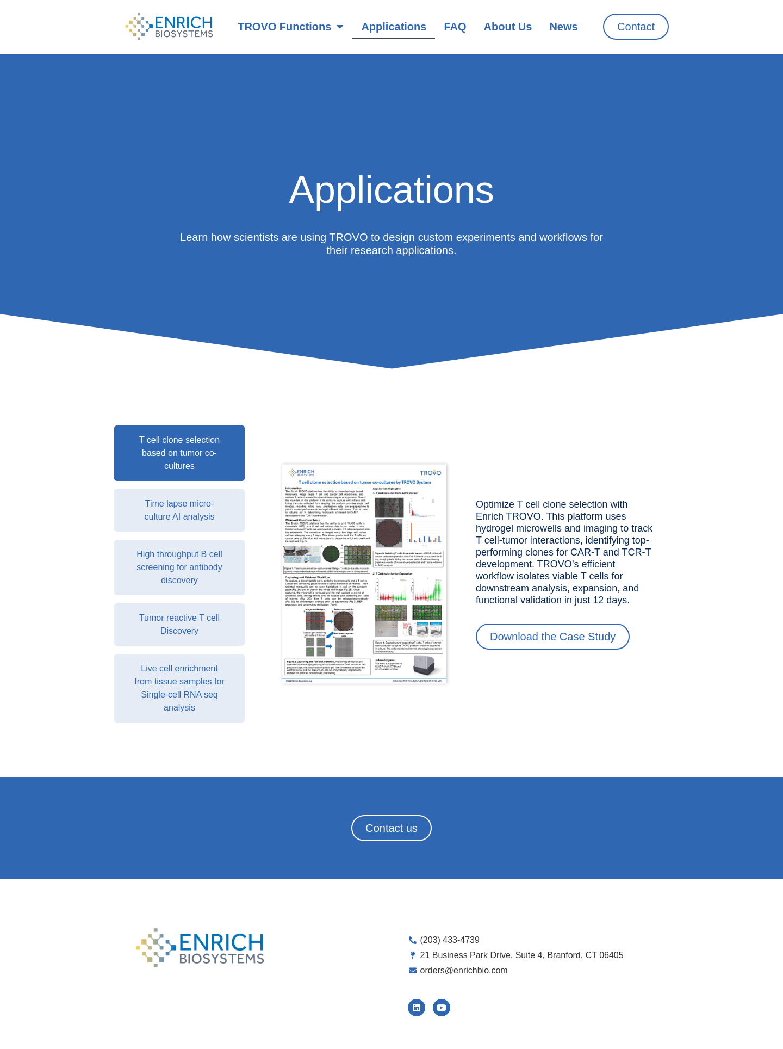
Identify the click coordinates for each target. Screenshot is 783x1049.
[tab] (179, 453)
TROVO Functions (291, 27)
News (563, 27)
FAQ (455, 27)
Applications (393, 27)
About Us (508, 27)
